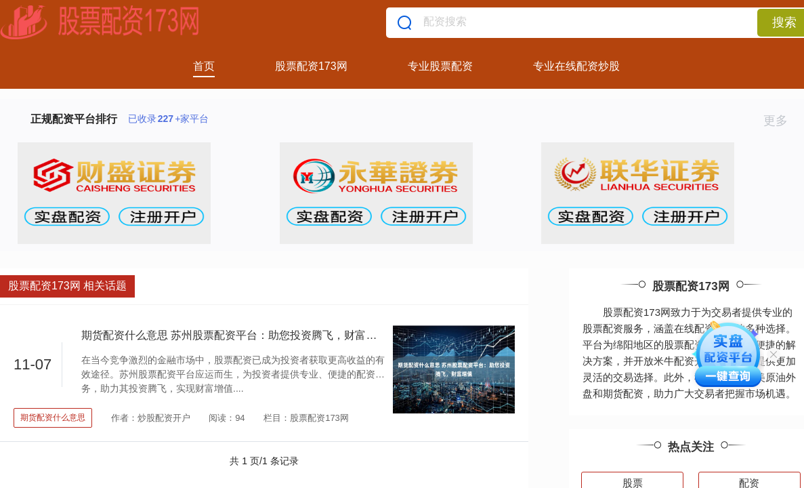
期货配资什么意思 (52, 417)
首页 (204, 66)
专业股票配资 (440, 66)
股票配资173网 (311, 66)
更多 (781, 120)
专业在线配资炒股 (576, 66)
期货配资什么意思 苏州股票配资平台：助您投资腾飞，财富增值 (234, 335)
